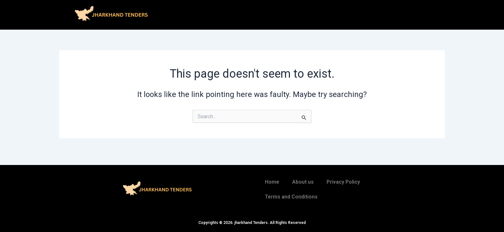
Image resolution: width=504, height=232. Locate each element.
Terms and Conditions (291, 197)
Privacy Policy (343, 182)
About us (303, 182)
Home (272, 182)
